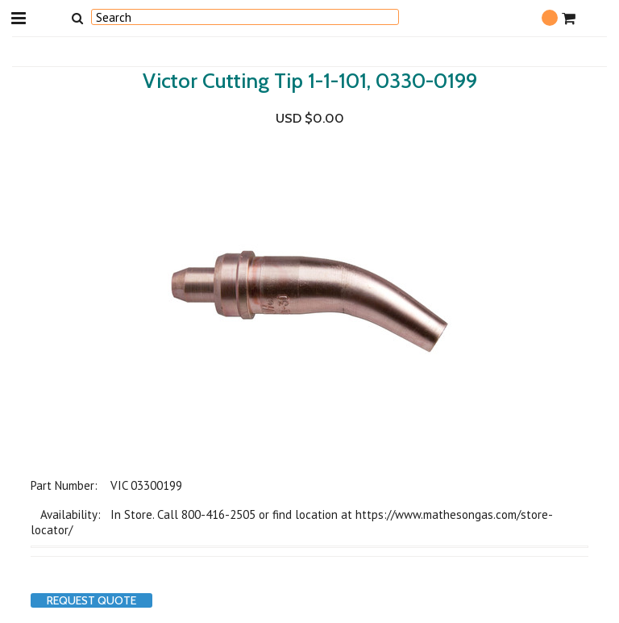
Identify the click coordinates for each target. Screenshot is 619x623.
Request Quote (91, 600)
